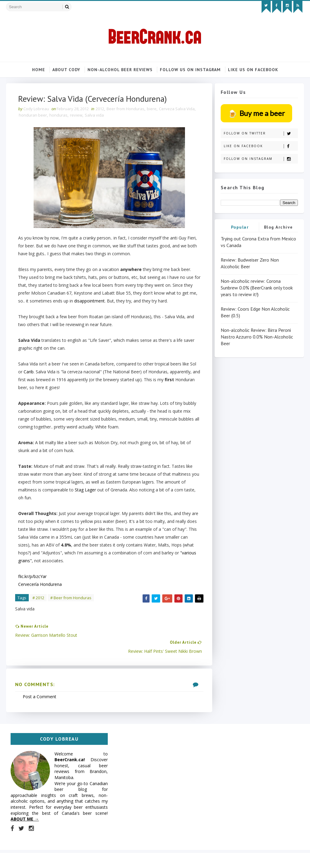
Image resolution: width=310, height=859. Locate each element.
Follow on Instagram (261, 159)
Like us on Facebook (253, 69)
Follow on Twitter (261, 133)
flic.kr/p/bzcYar (32, 577)
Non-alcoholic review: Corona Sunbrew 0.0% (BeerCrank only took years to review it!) (257, 288)
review (76, 115)
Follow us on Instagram (190, 69)
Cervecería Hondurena (40, 585)
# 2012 (38, 598)
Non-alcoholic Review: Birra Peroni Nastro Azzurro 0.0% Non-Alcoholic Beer (257, 337)
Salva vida (94, 115)
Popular (240, 227)
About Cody (66, 69)
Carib (29, 372)
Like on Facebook (261, 146)
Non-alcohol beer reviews (120, 69)
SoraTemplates (40, 848)
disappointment (106, 301)
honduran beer (33, 115)
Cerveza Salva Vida (177, 109)
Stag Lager (85, 490)
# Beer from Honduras (70, 598)
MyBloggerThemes (77, 848)
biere (152, 109)
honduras (58, 115)
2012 (100, 109)
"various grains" (52, 561)
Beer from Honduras (125, 109)
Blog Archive (278, 227)
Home (38, 69)
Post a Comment (39, 681)
